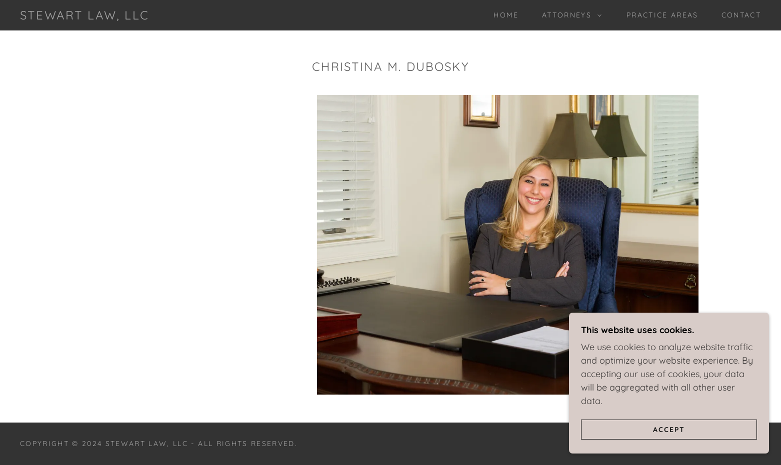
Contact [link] (741, 14)
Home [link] (506, 14)
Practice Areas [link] (662, 14)
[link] (84, 16)
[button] (569, 15)
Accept (669, 429)
